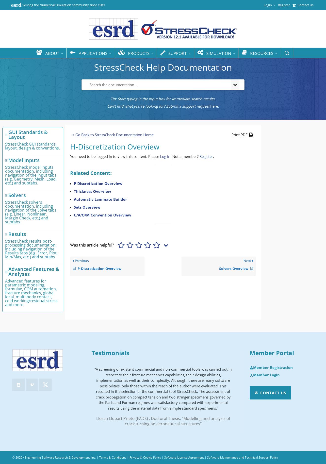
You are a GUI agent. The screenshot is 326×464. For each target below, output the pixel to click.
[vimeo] (32, 385)
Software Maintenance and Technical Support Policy (242, 457)
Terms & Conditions (112, 457)
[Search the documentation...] (155, 85)
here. (214, 106)
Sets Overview (87, 207)
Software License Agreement (184, 457)
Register (284, 5)
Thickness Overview (92, 191)
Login (269, 5)
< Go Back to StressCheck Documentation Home (113, 134)
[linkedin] (18, 385)
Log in (165, 156)
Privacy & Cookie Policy (145, 457)
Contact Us (303, 5)
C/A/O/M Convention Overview (102, 215)
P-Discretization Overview (98, 183)
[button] (242, 134)
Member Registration (271, 368)
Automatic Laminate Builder (100, 199)
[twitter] (45, 385)
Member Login (265, 375)
